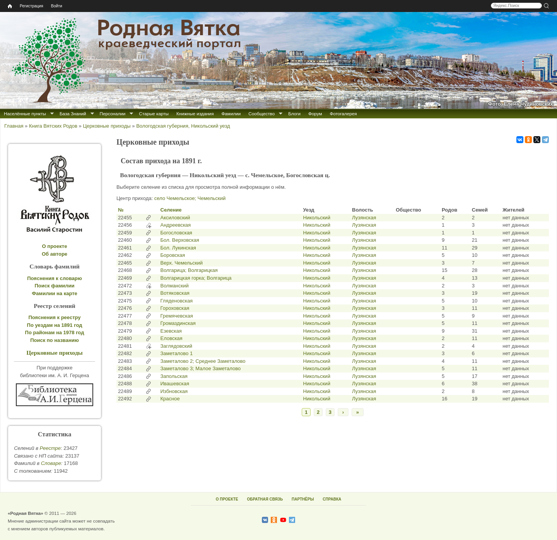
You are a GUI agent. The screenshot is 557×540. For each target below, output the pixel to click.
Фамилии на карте (54, 293)
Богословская (176, 233)
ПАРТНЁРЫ (303, 499)
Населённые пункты (25, 113)
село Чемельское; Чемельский (190, 198)
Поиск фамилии (54, 286)
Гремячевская (177, 316)
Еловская (172, 338)
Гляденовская (177, 301)
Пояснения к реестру (55, 317)
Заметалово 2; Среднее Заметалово (203, 361)
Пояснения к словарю (54, 278)
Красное (170, 399)
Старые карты (154, 113)
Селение (171, 210)
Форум (315, 113)
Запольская (174, 376)
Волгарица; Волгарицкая (189, 270)
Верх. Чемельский (182, 263)
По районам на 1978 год (54, 332)
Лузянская (364, 217)
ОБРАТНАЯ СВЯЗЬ (265, 499)
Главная (13, 126)
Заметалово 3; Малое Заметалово (201, 368)
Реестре (50, 448)
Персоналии (113, 113)
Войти (56, 6)
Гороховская (175, 308)
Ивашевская (175, 383)
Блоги (294, 113)
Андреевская (176, 225)
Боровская (173, 255)
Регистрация (31, 6)
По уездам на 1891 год (54, 325)
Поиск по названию (54, 340)
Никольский (316, 217)
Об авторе (54, 254)
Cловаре (51, 463)
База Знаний (73, 113)
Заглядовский (176, 346)
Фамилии (231, 113)
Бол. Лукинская (178, 248)
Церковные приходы (106, 126)
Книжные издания (195, 113)
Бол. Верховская (180, 240)
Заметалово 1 (177, 353)
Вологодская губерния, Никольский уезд (183, 126)
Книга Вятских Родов (53, 126)
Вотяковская (175, 293)
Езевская (171, 331)
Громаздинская (178, 323)
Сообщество (261, 113)
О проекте (54, 246)
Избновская (174, 391)
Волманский (175, 286)
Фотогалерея (343, 113)
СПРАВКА (332, 499)
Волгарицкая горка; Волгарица (196, 278)
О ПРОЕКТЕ (227, 499)
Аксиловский (175, 217)
